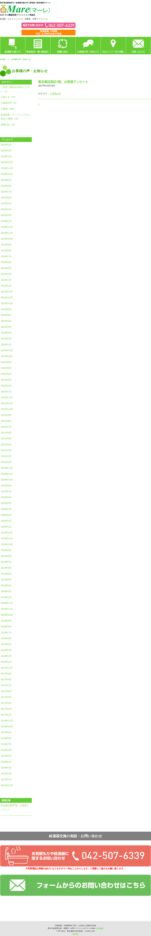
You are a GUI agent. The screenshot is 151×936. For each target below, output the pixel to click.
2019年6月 (6, 568)
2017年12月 (7, 667)
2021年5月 (6, 438)
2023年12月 (7, 291)
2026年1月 (6, 156)
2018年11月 (7, 609)
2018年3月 (6, 650)
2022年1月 (6, 391)
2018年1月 (6, 662)
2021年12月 (7, 397)
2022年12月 (7, 350)
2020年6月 (6, 497)
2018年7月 (6, 632)
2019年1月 (6, 597)
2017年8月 (6, 679)
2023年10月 (7, 303)
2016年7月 (6, 744)
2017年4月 (6, 703)
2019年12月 (7, 532)
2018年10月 (7, 615)
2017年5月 (6, 697)
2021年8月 (6, 421)
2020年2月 (6, 521)
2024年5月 (6, 262)
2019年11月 (7, 538)
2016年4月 (6, 761)
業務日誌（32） (9, 124)
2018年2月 (6, 656)
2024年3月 (6, 274)
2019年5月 (6, 573)
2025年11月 (7, 168)
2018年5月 (6, 644)
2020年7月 (6, 491)
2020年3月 (6, 515)
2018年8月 (6, 626)
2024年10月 (7, 238)
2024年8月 (6, 250)
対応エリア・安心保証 (113, 45)
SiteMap (75, 934)
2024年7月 (6, 256)
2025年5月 (6, 197)
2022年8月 (6, 362)
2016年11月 (7, 720)
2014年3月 (6, 773)
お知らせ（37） (9, 97)
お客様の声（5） (9, 103)
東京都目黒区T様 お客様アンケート (15, 807)
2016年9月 (6, 732)
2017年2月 (6, 709)
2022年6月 (6, 368)
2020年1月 (6, 526)
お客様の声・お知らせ (88, 45)
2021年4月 (6, 444)
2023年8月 (6, 315)
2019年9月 (6, 550)
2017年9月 (6, 673)
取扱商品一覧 (37, 45)
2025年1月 (6, 221)
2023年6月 (6, 321)
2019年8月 (6, 556)
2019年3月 (6, 585)
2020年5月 (6, 503)
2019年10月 (7, 544)
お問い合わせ (138, 45)
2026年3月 (6, 144)
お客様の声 (55, 93)
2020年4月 (6, 509)
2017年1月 (6, 714)
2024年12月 (7, 227)
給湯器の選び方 (12, 45)
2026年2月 (6, 150)
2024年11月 (7, 233)
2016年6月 (6, 750)
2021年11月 (7, 403)
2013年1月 (6, 779)
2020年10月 (7, 479)
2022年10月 (7, 356)
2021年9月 (6, 415)
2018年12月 (7, 603)
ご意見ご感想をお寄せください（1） (15, 89)
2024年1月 (6, 285)
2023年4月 (6, 332)
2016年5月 (6, 756)
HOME (3, 59)
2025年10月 (7, 174)
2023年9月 (6, 309)
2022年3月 (6, 379)
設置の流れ (63, 45)
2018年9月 (6, 620)
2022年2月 (6, 385)
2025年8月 (6, 186)
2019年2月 (6, 591)
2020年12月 (7, 468)
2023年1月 (6, 344)
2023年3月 (6, 338)
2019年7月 (6, 562)
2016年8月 (6, 738)
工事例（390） (8, 109)
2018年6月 (6, 638)
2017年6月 (6, 691)
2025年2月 (6, 215)
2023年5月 (6, 327)
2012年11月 (7, 785)
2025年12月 (7, 162)
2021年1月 (6, 462)
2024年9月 (6, 244)
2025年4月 (6, 203)
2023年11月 (7, 297)
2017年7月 (6, 685)
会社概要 (99, 928)
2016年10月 (7, 726)
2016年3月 (6, 767)
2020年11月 (7, 474)
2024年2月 (6, 280)
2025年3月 (6, 209)
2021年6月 (6, 432)
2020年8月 (6, 485)
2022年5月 (6, 374)
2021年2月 (6, 456)
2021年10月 (7, 409)
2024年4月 (6, 268)
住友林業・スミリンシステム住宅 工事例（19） (15, 116)
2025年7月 (6, 191)
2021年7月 (6, 427)
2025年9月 (6, 180)
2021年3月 (6, 450)
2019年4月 (6, 579)
